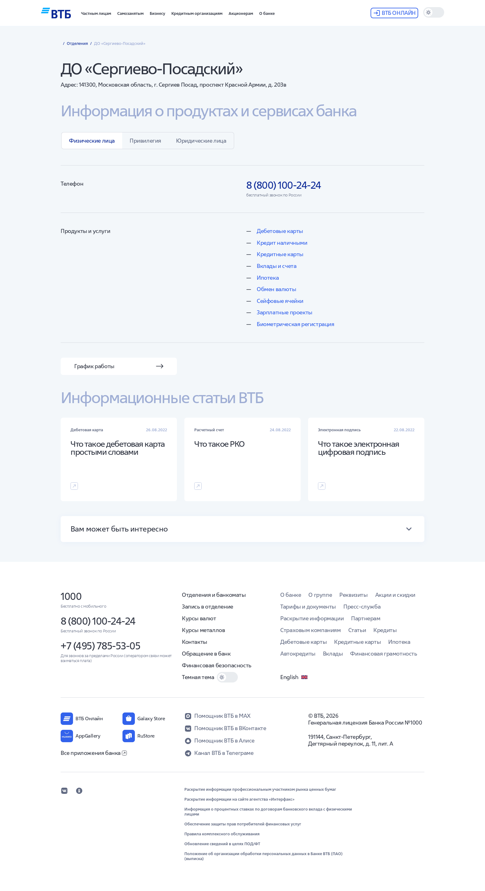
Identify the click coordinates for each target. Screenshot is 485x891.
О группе (320, 594)
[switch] (433, 12)
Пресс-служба (361, 606)
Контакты (194, 641)
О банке (290, 594)
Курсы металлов (203, 630)
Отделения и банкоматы (214, 594)
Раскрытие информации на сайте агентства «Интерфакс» (239, 799)
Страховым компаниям (310, 630)
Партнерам (365, 618)
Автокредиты (297, 653)
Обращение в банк (206, 653)
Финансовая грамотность (383, 653)
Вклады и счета (276, 265)
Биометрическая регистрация (295, 324)
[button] (96, 13)
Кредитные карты (280, 254)
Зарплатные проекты (284, 312)
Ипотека (268, 277)
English (294, 677)
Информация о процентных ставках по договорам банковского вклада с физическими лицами (268, 812)
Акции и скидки (395, 594)
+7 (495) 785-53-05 (100, 645)
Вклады (333, 653)
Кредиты (385, 630)
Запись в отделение (207, 606)
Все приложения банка (94, 752)
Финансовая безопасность (216, 665)
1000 (71, 596)
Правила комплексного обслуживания (222, 834)
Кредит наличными (282, 242)
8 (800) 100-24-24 (98, 621)
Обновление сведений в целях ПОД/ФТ (222, 844)
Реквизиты (353, 594)
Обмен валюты (276, 289)
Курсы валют (199, 618)
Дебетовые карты (280, 231)
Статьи (357, 630)
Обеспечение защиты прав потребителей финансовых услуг (242, 824)
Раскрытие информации (312, 618)
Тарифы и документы (308, 606)
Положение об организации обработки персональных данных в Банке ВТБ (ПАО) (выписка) (263, 856)
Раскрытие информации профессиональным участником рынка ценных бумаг (260, 789)
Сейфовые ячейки (280, 300)
